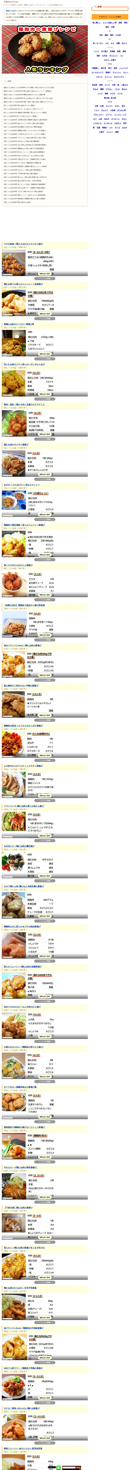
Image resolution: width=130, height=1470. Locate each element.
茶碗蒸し (95, 68)
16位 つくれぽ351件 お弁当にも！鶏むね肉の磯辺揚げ (22, 141)
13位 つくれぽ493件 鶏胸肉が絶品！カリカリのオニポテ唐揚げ (25, 130)
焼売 (115, 68)
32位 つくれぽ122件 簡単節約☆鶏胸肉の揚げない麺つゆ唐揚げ (25, 198)
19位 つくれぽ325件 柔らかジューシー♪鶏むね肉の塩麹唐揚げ (24, 152)
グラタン (109, 89)
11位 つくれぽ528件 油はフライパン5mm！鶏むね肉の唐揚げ (24, 123)
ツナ (111, 127)
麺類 (102, 89)
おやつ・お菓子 (110, 60)
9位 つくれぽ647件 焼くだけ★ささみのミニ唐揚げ (20, 116)
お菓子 (101, 132)
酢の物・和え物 (110, 98)
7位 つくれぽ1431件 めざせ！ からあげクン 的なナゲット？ (24, 109)
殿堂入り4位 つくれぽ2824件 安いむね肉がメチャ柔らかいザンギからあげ (28, 98)
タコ (112, 43)
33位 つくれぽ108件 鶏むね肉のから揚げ (17, 202)
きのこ (124, 119)
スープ (107, 85)
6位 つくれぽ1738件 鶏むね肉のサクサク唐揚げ (19, 105)
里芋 (125, 123)
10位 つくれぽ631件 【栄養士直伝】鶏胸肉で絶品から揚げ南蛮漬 (25, 120)
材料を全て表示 (45, 274)
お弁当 (104, 56)
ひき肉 (118, 35)
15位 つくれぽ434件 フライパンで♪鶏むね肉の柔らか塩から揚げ (25, 137)
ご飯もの (124, 85)
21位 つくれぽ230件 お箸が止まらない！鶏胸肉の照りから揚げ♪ (25, 159)
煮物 (101, 85)
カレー (125, 72)
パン (121, 56)
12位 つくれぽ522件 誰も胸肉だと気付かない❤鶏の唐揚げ (23, 127)
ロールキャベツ (97, 72)
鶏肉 (106, 35)
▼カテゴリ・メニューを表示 (110, 17)
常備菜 (112, 51)
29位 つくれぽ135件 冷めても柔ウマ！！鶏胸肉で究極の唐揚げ (25, 188)
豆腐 (98, 127)
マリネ (119, 93)
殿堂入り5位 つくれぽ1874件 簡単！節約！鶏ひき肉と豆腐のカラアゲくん (28, 102)
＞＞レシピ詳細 (44, 278)
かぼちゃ (117, 123)
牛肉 (101, 35)
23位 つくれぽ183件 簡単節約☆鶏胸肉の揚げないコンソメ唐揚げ (25, 166)
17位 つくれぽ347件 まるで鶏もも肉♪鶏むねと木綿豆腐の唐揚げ (25, 145)
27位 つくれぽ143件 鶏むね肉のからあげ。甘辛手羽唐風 (22, 181)
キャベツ (109, 106)
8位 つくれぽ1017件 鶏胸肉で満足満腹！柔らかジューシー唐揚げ (25, 112)
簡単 (125, 23)
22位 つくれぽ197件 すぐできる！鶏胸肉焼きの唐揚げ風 (22, 163)
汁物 (112, 27)
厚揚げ (104, 127)
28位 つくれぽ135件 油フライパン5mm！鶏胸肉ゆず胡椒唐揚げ (25, 184)
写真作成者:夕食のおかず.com (81, 75)
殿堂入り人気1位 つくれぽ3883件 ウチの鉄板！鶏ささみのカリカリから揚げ (29, 87)
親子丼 (103, 68)
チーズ (117, 127)
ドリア (100, 93)
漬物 (106, 93)
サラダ (112, 93)
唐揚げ (108, 72)
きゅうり (104, 110)
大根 (96, 106)
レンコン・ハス (120, 114)
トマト (96, 110)
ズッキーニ (115, 119)
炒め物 (94, 85)
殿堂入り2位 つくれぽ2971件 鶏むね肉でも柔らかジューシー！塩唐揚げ (28, 91)
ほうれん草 (121, 110)
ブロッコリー (99, 114)
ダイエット (113, 56)
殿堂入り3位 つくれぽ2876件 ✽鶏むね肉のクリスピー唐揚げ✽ (24, 94)
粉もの (124, 89)
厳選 (117, 132)
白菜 (102, 106)
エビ (107, 43)
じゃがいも (97, 123)
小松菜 (112, 110)
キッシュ (108, 77)
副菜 (120, 23)
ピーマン (109, 114)
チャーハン (117, 72)
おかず (124, 127)
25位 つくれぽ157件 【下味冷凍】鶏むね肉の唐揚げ (21, 173)
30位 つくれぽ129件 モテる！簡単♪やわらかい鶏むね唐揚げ (23, 191)
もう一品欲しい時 (110, 23)
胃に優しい (96, 23)
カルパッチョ (119, 77)
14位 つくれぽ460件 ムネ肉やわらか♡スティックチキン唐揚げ (25, 134)
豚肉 (112, 35)
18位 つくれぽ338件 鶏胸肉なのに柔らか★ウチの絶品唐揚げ (24, 148)
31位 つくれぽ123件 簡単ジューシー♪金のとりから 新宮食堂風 (24, 195)
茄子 (123, 106)
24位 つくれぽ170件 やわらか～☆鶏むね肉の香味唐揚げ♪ (23, 170)
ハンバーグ (123, 68)
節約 (107, 27)
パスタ (117, 89)
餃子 (110, 68)
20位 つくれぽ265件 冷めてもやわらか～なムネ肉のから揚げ (24, 155)
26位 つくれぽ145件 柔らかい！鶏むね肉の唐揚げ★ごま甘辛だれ (25, 177)
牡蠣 (118, 43)
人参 (100, 119)
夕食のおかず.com (11, 2)
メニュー (109, 132)
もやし (117, 106)
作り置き (104, 51)
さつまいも (108, 123)
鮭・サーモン (98, 43)
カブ (94, 119)
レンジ (96, 51)
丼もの (95, 89)
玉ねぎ (106, 119)
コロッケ (99, 77)
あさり (124, 43)
